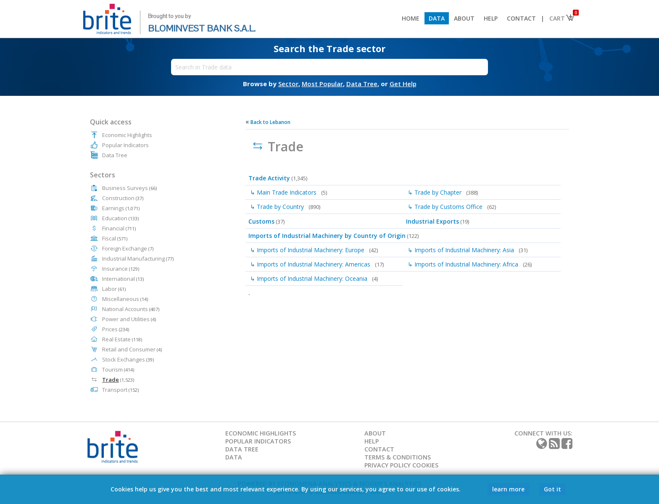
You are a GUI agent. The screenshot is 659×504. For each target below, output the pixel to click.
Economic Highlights (127, 135)
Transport (120, 389)
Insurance (120, 268)
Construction (122, 198)
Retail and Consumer (132, 349)
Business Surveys (129, 188)
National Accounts (130, 309)
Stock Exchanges (128, 359)
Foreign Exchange (127, 248)
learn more (508, 489)
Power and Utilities (129, 319)
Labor (114, 289)
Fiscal (114, 238)
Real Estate (122, 339)
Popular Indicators (125, 145)
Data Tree (114, 155)
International (123, 278)
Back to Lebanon (270, 122)
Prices (115, 329)
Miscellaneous (125, 299)
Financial (119, 228)
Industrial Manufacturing (138, 258)
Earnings (121, 208)
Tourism (118, 369)
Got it (552, 489)
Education (120, 218)
